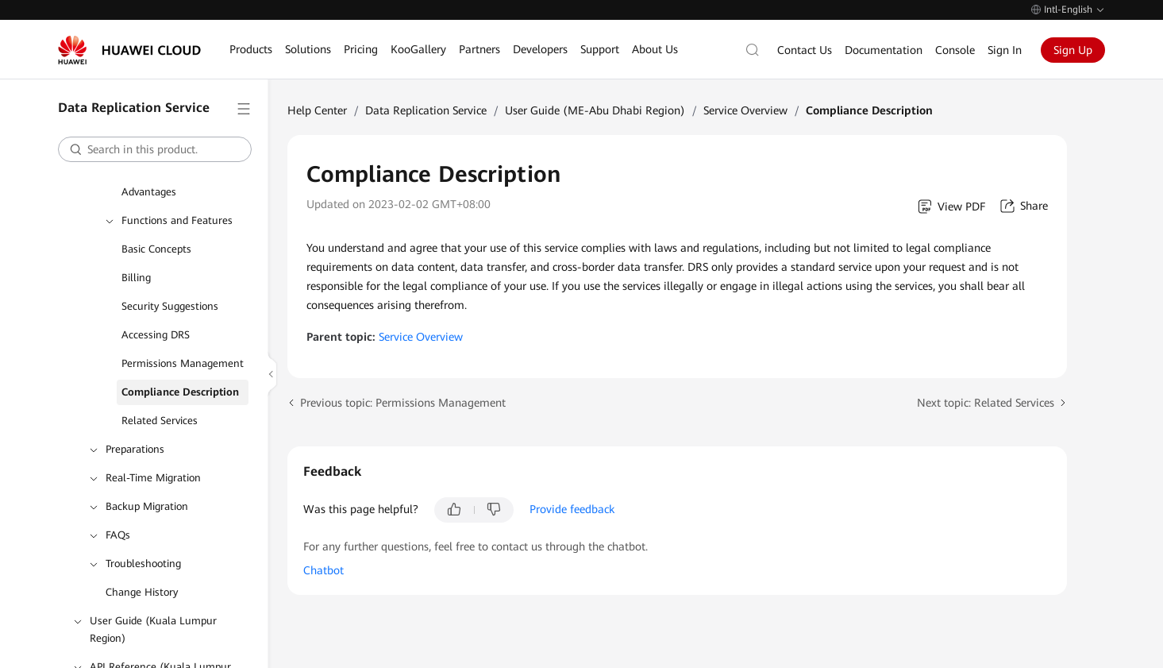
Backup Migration (147, 506)
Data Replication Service (426, 110)
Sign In (1005, 50)
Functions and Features (177, 220)
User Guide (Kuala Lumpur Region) (153, 629)
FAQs (118, 535)
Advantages (148, 192)
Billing (136, 278)
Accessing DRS (155, 335)
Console (955, 50)
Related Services (159, 421)
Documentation (883, 50)
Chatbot (323, 570)
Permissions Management (182, 363)
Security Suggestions (169, 306)
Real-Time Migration (153, 478)
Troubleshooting (143, 564)
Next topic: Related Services (985, 402)
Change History (142, 592)
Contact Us (804, 50)
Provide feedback (572, 509)
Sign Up (1072, 50)
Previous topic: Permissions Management (403, 402)
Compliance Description (180, 392)
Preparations (135, 449)
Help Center (317, 110)
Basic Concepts (156, 249)
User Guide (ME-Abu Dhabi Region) (595, 110)
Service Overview (745, 110)
